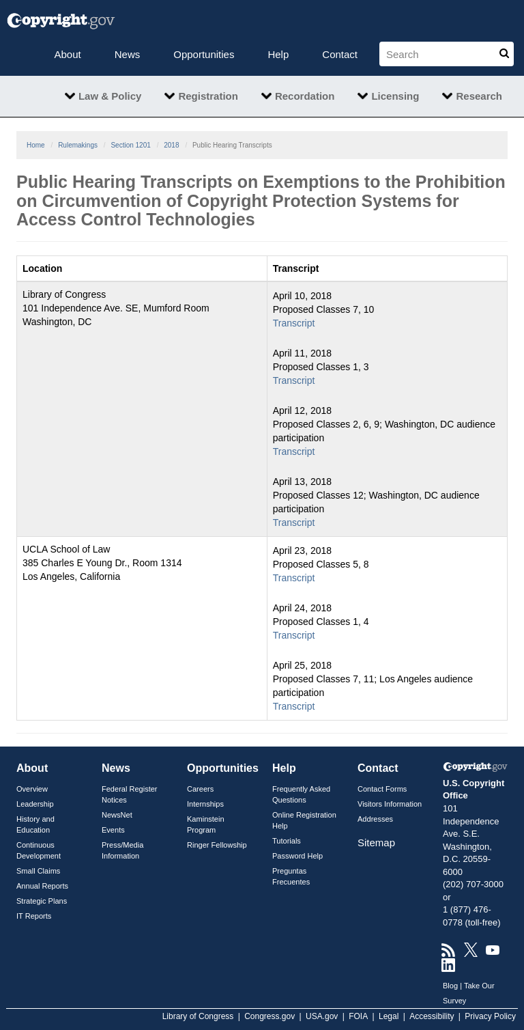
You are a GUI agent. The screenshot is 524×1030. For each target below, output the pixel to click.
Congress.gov (269, 1016)
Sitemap (376, 842)
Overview (32, 789)
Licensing (395, 96)
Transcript (294, 323)
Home (36, 145)
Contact (340, 54)
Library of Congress (198, 1016)
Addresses (375, 819)
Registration (208, 96)
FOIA (358, 1016)
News (128, 54)
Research (479, 96)
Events (113, 830)
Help (278, 54)
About (68, 54)
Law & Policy (110, 96)
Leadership (35, 804)
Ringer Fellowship (217, 845)
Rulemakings (78, 145)
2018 (171, 145)
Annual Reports (42, 886)
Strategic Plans (41, 901)
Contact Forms (382, 789)
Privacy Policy (490, 1016)
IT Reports (33, 916)
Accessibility (431, 1016)
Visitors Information (390, 804)
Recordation (305, 96)
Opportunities (203, 54)
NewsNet (117, 815)
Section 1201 (130, 145)
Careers (200, 789)
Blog (450, 986)
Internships (205, 804)
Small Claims (38, 871)
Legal (388, 1016)
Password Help (297, 856)
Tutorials (286, 841)
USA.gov (322, 1016)
